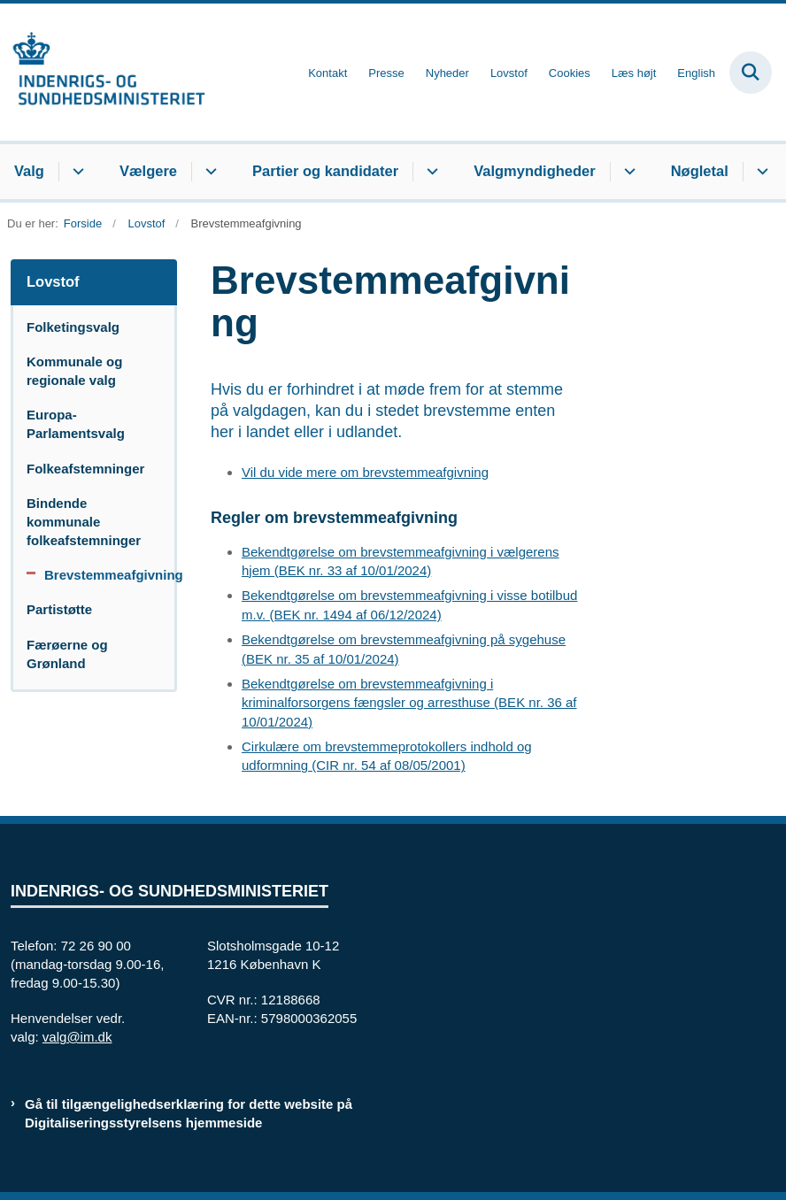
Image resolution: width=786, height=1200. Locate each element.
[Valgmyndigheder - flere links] (627, 171)
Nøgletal (699, 171)
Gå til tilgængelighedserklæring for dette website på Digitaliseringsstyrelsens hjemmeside (188, 1113)
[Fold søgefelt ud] (750, 72)
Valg (29, 171)
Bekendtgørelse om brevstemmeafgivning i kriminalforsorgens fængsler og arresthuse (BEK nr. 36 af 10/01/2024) (409, 702)
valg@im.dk (77, 1036)
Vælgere (148, 171)
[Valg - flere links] (75, 171)
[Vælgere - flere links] (208, 171)
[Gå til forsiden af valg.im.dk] (102, 72)
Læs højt (634, 73)
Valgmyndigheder (535, 171)
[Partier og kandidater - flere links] (429, 171)
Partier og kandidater (325, 171)
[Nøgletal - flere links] (760, 171)
